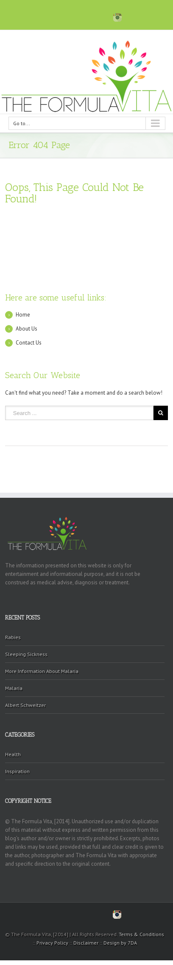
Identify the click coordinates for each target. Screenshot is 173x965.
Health (13, 754)
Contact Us (29, 342)
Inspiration (17, 771)
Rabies (13, 637)
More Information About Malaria (41, 671)
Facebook (53, 16)
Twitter (67, 16)
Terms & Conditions (141, 934)
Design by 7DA (120, 943)
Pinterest (83, 17)
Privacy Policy (52, 943)
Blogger (100, 16)
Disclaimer (85, 943)
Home (23, 314)
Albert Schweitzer (25, 705)
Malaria (13, 688)
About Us (26, 328)
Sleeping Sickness (26, 654)
